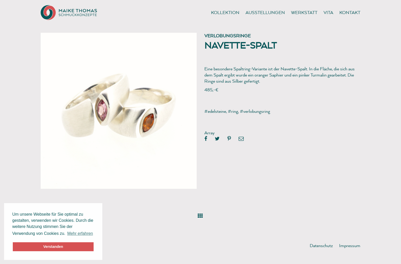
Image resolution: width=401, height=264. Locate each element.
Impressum (349, 245)
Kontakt (349, 12)
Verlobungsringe (227, 36)
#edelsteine (215, 111)
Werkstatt (304, 12)
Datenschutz (321, 245)
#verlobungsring (255, 111)
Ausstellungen (265, 12)
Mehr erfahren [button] (80, 233)
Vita (328, 12)
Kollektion (225, 12)
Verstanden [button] (53, 247)
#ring (233, 111)
